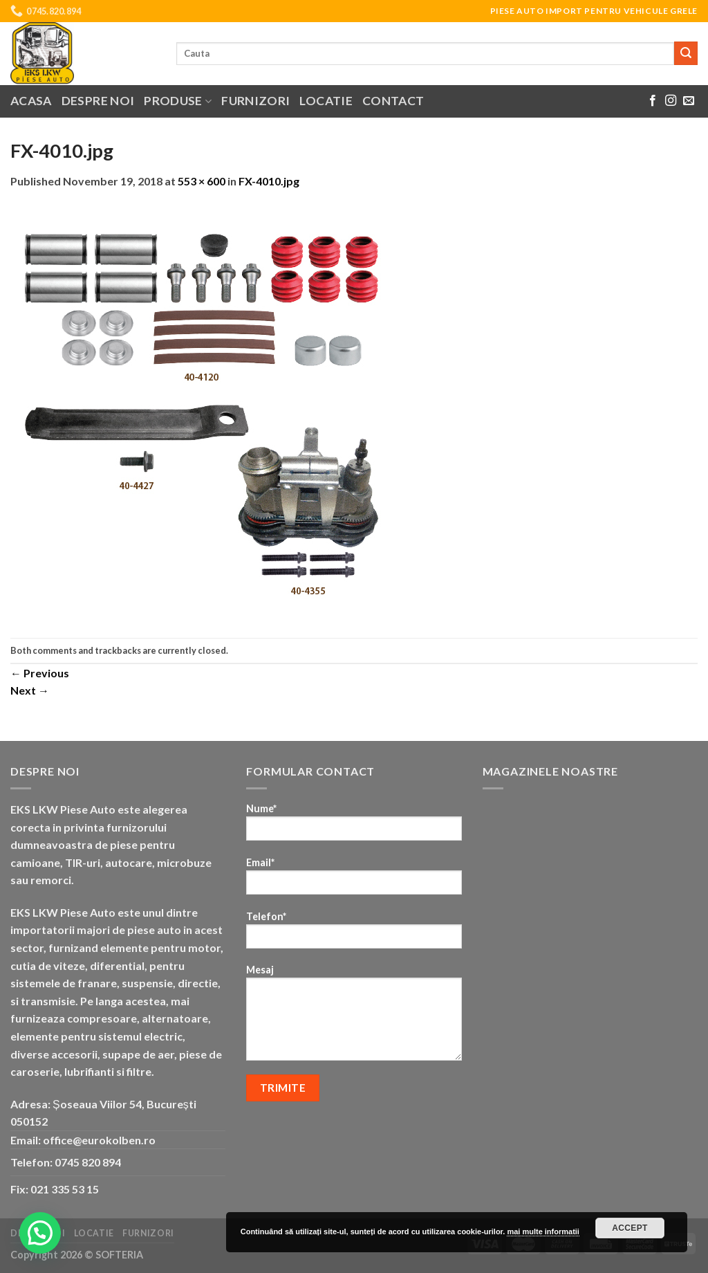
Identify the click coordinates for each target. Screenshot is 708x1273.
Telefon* (353, 934)
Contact (393, 100)
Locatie (325, 100)
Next (29, 690)
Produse (178, 100)
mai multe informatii (543, 1231)
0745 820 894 (88, 1162)
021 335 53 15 (64, 1189)
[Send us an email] (688, 101)
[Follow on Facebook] (652, 101)
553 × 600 (201, 180)
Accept (630, 1228)
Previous (39, 672)
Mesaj (353, 1017)
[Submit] (686, 53)
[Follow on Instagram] (670, 101)
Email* (353, 880)
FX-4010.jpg (269, 180)
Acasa (31, 100)
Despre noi (98, 100)
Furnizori (255, 100)
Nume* (353, 826)
